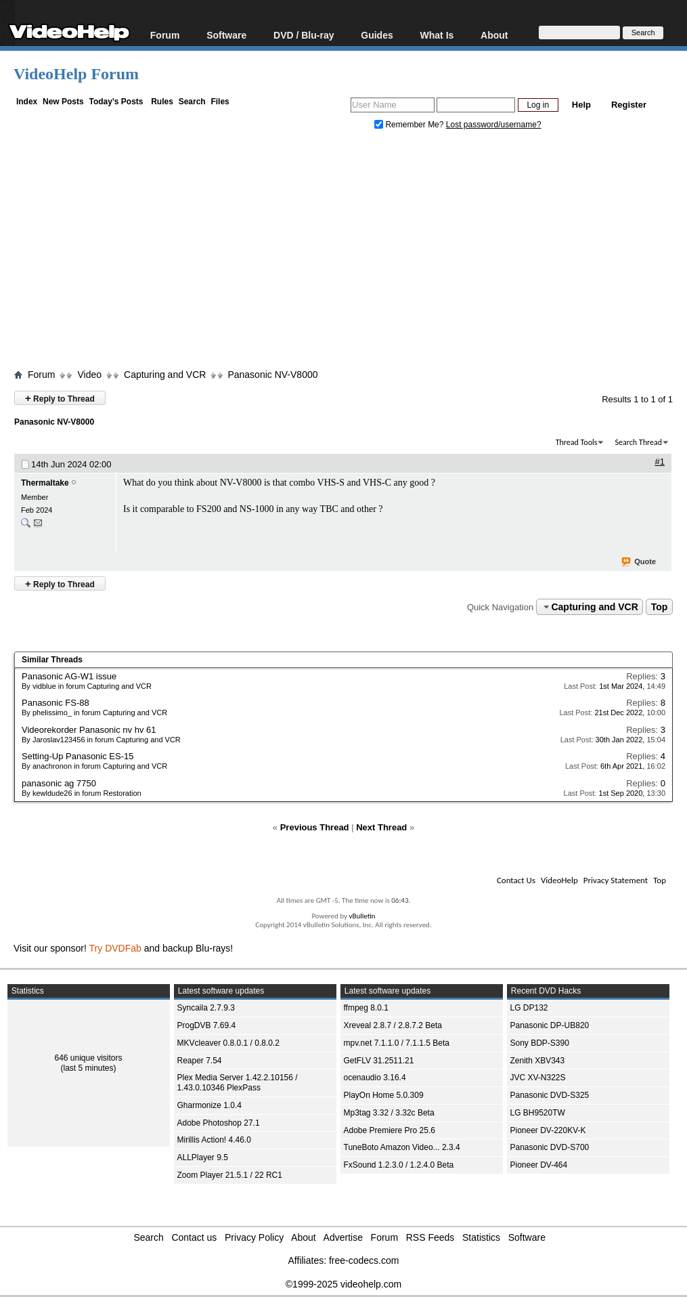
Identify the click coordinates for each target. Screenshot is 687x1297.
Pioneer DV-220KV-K (548, 1130)
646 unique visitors (88, 1058)
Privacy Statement (615, 880)
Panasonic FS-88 (55, 703)
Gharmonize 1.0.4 (209, 1105)
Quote (639, 562)
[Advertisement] (350, 252)
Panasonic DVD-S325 (550, 1095)
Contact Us (516, 880)
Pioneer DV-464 (539, 1165)
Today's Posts (116, 101)
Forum (165, 34)
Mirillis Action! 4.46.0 (214, 1140)
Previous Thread (314, 827)
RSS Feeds (430, 1237)
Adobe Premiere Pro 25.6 (389, 1130)
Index (26, 101)
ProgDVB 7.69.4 (206, 1025)
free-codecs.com (364, 1260)
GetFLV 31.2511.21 (379, 1060)
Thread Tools (577, 442)
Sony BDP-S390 (539, 1043)
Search (192, 101)
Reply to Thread (60, 398)
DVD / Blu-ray (303, 34)
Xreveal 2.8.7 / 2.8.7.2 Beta (393, 1025)
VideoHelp (559, 880)
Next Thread (381, 827)
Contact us (194, 1237)
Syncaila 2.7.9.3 (206, 1008)
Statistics (481, 1237)
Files (219, 101)
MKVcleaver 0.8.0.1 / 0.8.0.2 (228, 1043)
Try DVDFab (115, 948)
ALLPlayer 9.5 (202, 1157)
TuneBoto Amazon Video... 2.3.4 (402, 1147)
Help (581, 105)
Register (628, 105)
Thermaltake (45, 483)
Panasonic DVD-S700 (550, 1147)
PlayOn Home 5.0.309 (384, 1095)
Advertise (343, 1237)
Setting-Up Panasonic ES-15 (77, 756)
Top (659, 606)
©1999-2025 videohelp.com (343, 1284)
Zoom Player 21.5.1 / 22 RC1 (229, 1175)
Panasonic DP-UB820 (550, 1025)
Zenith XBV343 (537, 1060)
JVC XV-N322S (538, 1077)
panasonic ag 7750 (59, 783)
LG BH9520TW (537, 1113)
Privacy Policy (254, 1237)
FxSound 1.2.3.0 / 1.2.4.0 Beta (399, 1165)
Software (226, 34)
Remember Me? (410, 124)
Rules (162, 101)
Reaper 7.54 (199, 1060)
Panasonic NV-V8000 (272, 374)
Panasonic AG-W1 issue (69, 676)
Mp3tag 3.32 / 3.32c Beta (389, 1113)
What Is (437, 34)
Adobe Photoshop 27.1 (218, 1123)
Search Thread (638, 442)
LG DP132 (529, 1008)
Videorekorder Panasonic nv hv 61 (89, 730)
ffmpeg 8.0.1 (366, 1008)
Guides (377, 34)
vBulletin (362, 916)
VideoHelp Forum (76, 74)
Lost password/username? (493, 124)
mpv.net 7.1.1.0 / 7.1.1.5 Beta (397, 1043)
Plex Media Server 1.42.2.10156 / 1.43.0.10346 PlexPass (237, 1082)
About (494, 34)
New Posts (63, 101)
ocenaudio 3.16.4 (375, 1077)
